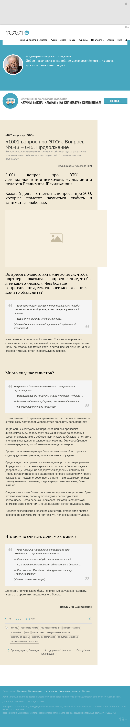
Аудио (54, 40)
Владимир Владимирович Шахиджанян (37, 691)
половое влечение (29, 628)
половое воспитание (50, 628)
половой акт (16, 632)
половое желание (71, 628)
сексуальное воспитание (43, 637)
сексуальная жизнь (20, 637)
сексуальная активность (58, 632)
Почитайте (97, 40)
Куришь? (83, 40)
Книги (72, 40)
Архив (110, 40)
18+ (127, 27)
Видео (63, 40)
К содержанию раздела (58, 650)
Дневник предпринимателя (33, 40)
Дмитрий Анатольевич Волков (74, 691)
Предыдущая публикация (24, 650)
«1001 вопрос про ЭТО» (19, 135)
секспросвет (38, 632)
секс (27, 632)
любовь (14, 628)
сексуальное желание (68, 637)
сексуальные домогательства (24, 642)
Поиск (122, 40)
